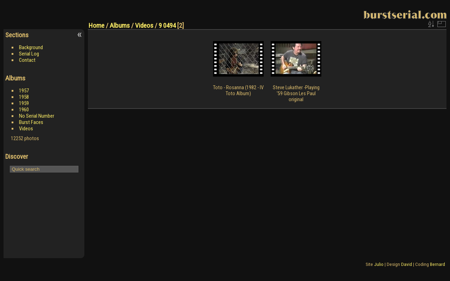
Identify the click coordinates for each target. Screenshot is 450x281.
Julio (379, 264)
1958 (24, 97)
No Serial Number (36, 116)
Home (96, 25)
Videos (26, 128)
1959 (24, 103)
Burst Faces (31, 122)
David (406, 264)
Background (31, 47)
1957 (24, 90)
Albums (120, 25)
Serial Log (29, 54)
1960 (24, 109)
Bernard (437, 264)
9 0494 (167, 25)
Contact (27, 60)
